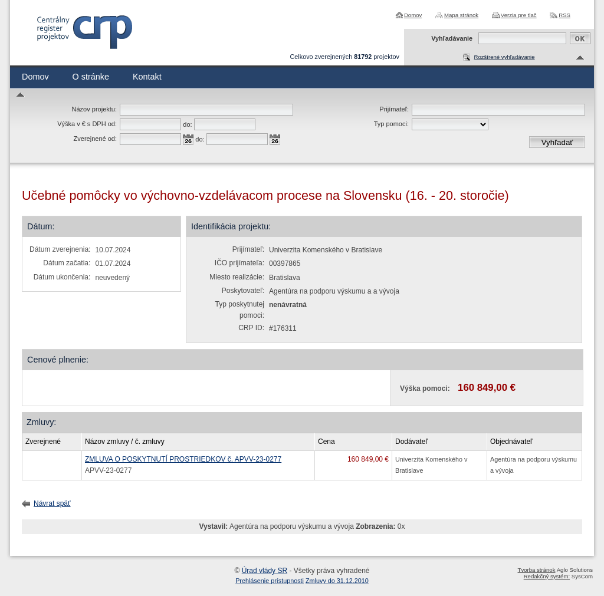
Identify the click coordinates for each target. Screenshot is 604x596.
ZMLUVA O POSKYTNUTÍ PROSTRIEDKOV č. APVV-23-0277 (183, 459)
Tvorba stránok (537, 570)
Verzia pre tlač (519, 15)
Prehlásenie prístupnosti (269, 580)
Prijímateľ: (394, 109)
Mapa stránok (461, 15)
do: (187, 124)
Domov (413, 15)
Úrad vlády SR (264, 571)
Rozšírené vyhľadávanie (504, 57)
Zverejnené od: (95, 138)
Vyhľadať (557, 142)
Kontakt (147, 76)
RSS (564, 15)
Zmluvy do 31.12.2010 (337, 580)
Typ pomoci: (391, 123)
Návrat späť (52, 503)
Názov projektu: (94, 109)
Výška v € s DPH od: (87, 123)
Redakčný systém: (547, 576)
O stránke (91, 76)
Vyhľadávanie (451, 38)
